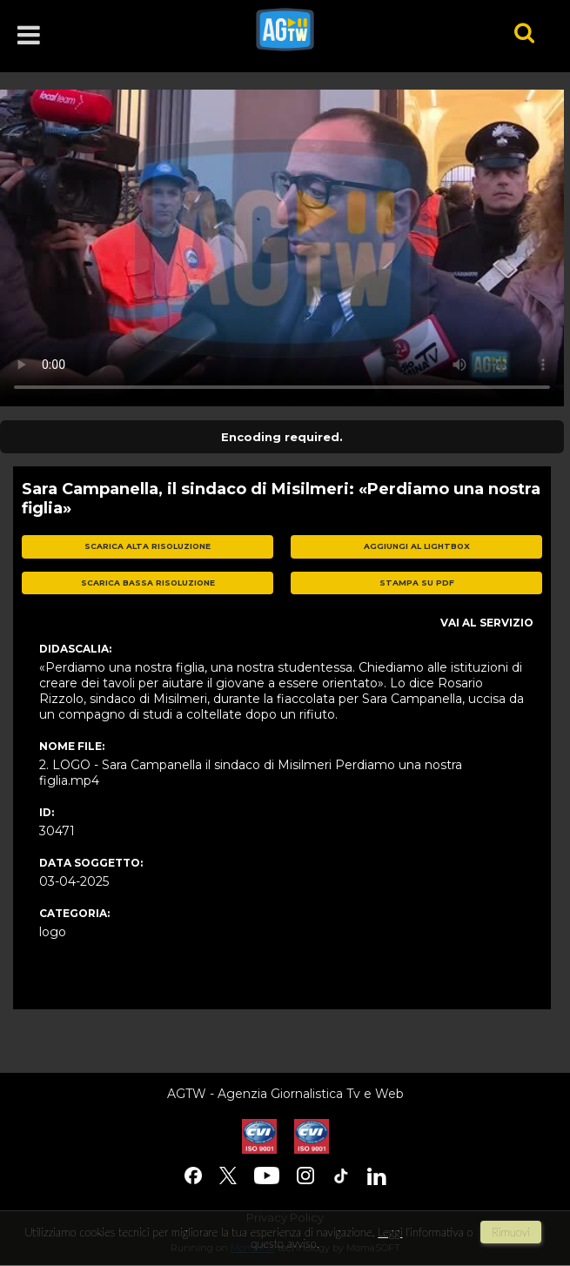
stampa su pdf (416, 582)
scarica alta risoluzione (147, 546)
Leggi (390, 1232)
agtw (360, 29)
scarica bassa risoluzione (148, 582)
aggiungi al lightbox (417, 546)
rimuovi (511, 1232)
